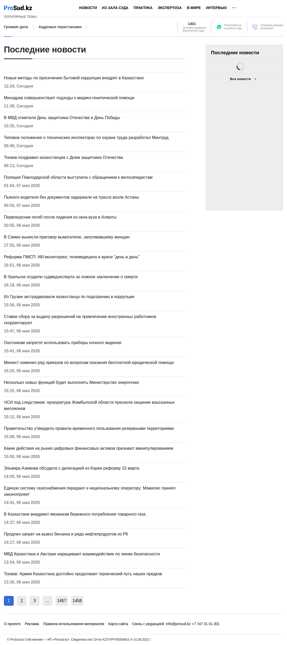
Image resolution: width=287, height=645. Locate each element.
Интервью (216, 8)
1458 (77, 601)
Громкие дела (16, 27)
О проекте (12, 624)
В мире (194, 8)
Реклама (32, 624)
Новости (88, 8)
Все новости (240, 79)
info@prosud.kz (178, 624)
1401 (192, 24)
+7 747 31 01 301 (206, 624)
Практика (143, 8)
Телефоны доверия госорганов (271, 27)
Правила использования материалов (73, 624)
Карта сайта (118, 624)
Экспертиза (170, 8)
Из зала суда (115, 8)
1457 (61, 601)
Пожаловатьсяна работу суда (233, 27)
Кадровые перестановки (60, 27)
